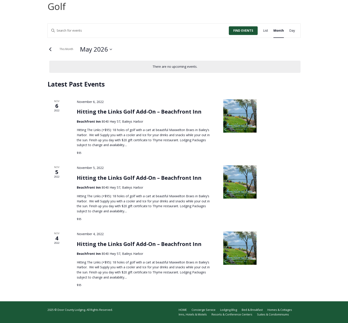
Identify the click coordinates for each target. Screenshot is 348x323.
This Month (66, 49)
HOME (183, 310)
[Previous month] (50, 49)
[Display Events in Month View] (278, 31)
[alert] (175, 67)
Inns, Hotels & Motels (193, 314)
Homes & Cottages (279, 310)
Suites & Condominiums (273, 314)
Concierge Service (204, 310)
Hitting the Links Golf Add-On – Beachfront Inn (139, 111)
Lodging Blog (228, 310)
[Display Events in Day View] (292, 31)
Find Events (243, 30)
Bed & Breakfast (252, 310)
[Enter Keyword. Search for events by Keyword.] (138, 31)
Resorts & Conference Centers (232, 314)
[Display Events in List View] (265, 31)
